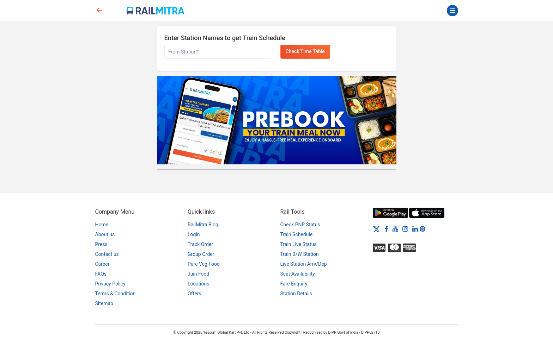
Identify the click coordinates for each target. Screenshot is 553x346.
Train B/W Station (299, 254)
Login (194, 234)
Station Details (296, 293)
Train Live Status (298, 244)
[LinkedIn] (415, 229)
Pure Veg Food (204, 264)
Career (102, 264)
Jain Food (198, 274)
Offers (194, 293)
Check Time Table (305, 51)
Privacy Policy (110, 284)
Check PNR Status (300, 224)
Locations (198, 284)
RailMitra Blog (203, 224)
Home (102, 224)
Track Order (200, 244)
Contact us (107, 254)
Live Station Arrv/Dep (303, 264)
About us (105, 234)
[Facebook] (386, 229)
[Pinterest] (422, 229)
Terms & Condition (115, 293)
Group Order (201, 254)
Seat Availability (297, 274)
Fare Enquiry (294, 284)
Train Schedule (296, 234)
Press (101, 244)
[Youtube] (395, 229)
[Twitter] (376, 229)
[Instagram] (405, 229)
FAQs (101, 274)
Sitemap (104, 303)
